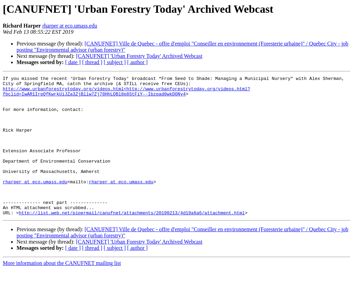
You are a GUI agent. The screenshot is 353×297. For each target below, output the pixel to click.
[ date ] (73, 62)
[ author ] (137, 62)
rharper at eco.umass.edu (69, 26)
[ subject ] (115, 62)
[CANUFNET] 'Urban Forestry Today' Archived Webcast (139, 56)
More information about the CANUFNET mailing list (62, 291)
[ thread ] (92, 62)
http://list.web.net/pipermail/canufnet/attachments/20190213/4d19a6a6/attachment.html (132, 240)
